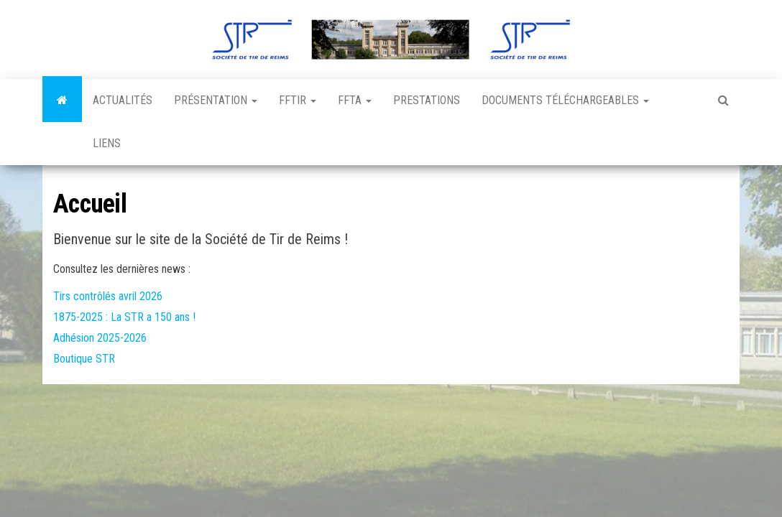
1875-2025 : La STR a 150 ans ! (124, 317)
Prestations (426, 100)
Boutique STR (84, 358)
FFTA (355, 100)
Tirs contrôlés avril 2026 (107, 296)
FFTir (297, 100)
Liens (107, 143)
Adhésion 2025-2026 (100, 338)
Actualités (122, 100)
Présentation (215, 100)
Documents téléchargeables (565, 100)
